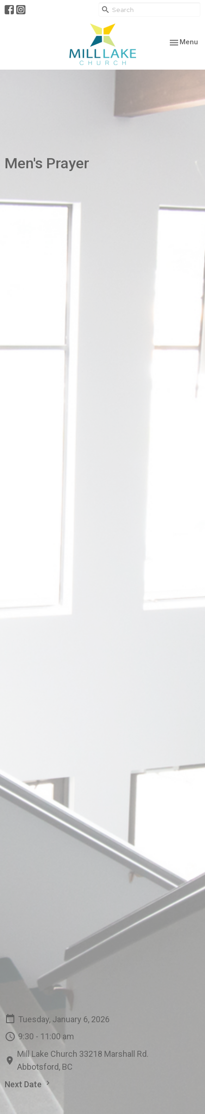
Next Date (28, 1083)
